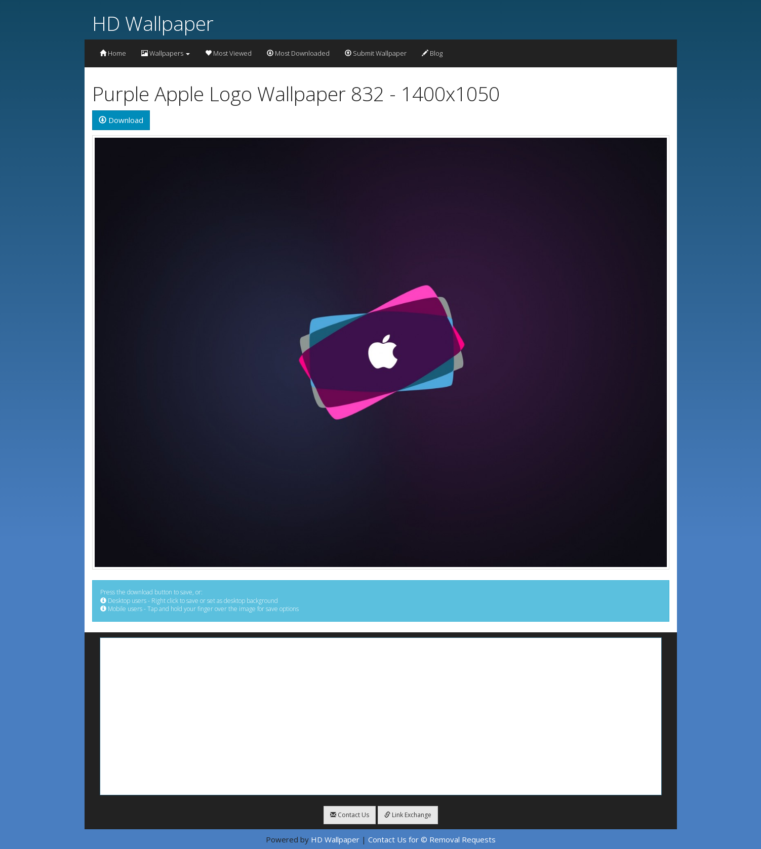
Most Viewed (228, 53)
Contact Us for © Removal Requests (432, 839)
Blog (432, 53)
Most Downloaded (298, 53)
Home (113, 53)
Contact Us (349, 815)
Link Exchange (407, 815)
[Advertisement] (381, 716)
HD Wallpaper (153, 23)
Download (121, 120)
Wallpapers (165, 53)
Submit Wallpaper (376, 53)
